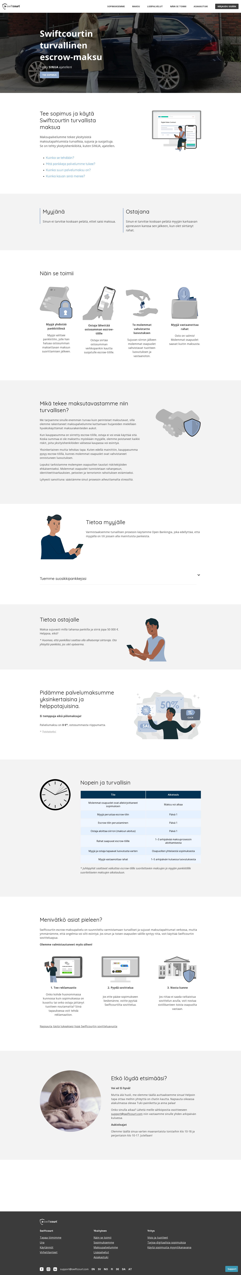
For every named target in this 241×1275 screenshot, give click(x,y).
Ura (42, 1242)
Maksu (136, 6)
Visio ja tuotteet (157, 1237)
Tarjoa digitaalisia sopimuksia (166, 1242)
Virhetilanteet (48, 1252)
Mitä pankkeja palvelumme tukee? (70, 164)
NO (106, 1269)
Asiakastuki (201, 6)
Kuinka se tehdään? (60, 158)
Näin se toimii (178, 6)
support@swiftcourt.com (127, 1114)
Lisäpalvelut (155, 6)
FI (112, 1269)
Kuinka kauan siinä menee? (65, 176)
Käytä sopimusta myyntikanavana (169, 1247)
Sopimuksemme (116, 6)
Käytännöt (46, 1247)
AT (130, 1269)
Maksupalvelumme (106, 1247)
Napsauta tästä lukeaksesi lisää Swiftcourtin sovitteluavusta (78, 1026)
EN (93, 1269)
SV (99, 1269)
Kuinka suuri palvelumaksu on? (68, 170)
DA (123, 1269)
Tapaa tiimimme (50, 1237)
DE (117, 1269)
